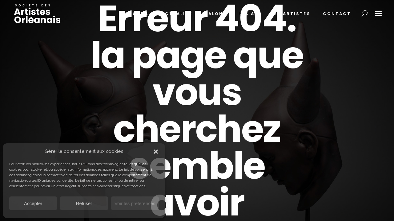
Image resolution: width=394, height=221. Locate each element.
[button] (156, 152)
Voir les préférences (135, 203)
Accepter (33, 203)
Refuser (84, 203)
